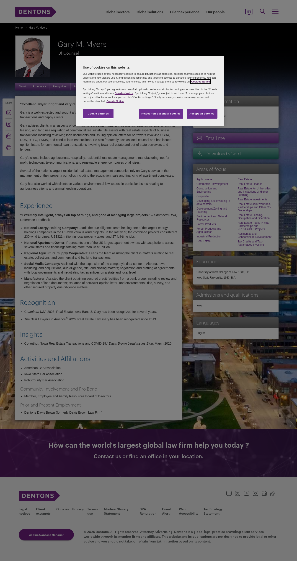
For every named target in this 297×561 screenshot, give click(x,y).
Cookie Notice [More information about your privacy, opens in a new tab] (115, 101)
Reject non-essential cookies (161, 113)
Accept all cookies (201, 113)
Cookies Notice (200, 81)
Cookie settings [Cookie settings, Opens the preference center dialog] (98, 113)
